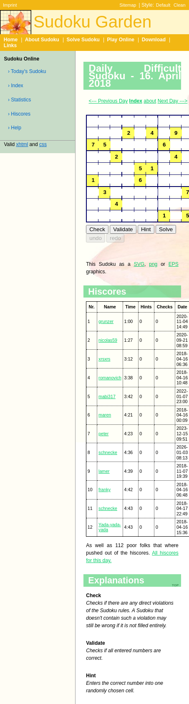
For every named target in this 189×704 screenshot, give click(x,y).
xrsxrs (104, 358)
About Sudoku (42, 40)
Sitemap (127, 5)
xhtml (22, 144)
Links (10, 45)
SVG (139, 264)
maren (104, 414)
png (153, 264)
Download (154, 40)
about (150, 101)
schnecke (107, 452)
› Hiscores (19, 114)
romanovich (109, 377)
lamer (104, 471)
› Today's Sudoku (27, 71)
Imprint (10, 5)
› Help (14, 128)
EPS (174, 264)
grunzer (105, 321)
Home (11, 40)
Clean (180, 5)
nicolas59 (107, 340)
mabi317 (107, 396)
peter (103, 433)
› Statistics (19, 100)
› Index (15, 85)
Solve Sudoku (83, 40)
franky (104, 489)
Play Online (120, 40)
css (43, 144)
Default (163, 5)
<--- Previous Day (108, 101)
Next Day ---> (173, 101)
